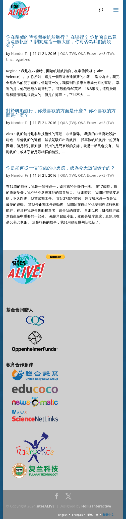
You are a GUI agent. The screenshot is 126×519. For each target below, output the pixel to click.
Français (77, 514)
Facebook (56, 497)
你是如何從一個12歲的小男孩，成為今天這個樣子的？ (60, 168)
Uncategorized (18, 59)
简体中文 (92, 514)
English (63, 514)
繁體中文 (108, 514)
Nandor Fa (20, 53)
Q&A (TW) (68, 53)
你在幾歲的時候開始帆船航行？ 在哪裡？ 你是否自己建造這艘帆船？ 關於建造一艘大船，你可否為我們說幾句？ (61, 41)
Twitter (69, 497)
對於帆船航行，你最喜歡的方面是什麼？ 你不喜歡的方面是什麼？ (61, 113)
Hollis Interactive (96, 506)
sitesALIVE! (45, 506)
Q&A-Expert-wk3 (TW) (96, 53)
